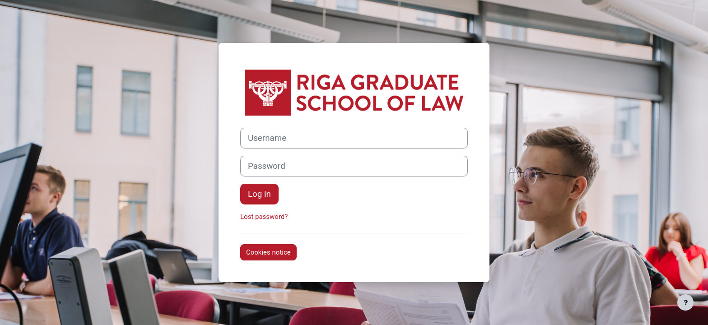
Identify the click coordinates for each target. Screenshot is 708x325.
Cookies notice (268, 252)
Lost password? (264, 217)
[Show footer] (685, 302)
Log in (259, 194)
